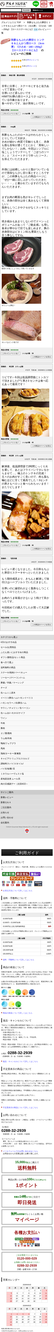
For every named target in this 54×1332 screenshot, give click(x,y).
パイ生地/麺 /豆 (8, 769)
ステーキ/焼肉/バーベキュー (14, 672)
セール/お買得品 (8, 647)
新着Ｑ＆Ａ (6, 802)
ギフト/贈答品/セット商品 (13, 657)
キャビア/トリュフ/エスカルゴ (15, 758)
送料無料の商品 (8, 667)
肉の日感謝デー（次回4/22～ (14, 784)
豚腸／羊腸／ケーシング (12, 683)
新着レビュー (7, 797)
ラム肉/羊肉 (6, 738)
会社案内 (5, 822)
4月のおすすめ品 (9, 642)
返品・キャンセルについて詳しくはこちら (20, 1061)
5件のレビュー (32, 60)
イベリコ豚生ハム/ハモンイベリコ (17, 698)
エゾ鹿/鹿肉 (6, 733)
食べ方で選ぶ (7, 662)
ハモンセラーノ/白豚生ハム (13, 703)
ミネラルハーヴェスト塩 (12, 774)
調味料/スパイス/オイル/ (12, 763)
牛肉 (3, 723)
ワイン (4, 718)
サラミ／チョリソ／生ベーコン (15, 708)
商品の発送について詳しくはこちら (17, 1013)
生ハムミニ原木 (8, 693)
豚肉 (3, 728)
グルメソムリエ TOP (11, 22)
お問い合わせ (7, 817)
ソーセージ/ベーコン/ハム (13, 677)
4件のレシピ (31, 66)
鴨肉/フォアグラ (8, 743)
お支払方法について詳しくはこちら (17, 891)
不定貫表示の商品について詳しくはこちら (20, 1107)
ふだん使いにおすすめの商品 (14, 652)
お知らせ (5, 812)
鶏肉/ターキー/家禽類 (11, 753)
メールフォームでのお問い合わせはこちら (20, 1151)
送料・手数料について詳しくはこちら (18, 960)
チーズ (4, 688)
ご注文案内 (6, 807)
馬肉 (3, 748)
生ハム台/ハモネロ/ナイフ (13, 713)
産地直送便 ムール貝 (10, 779)
